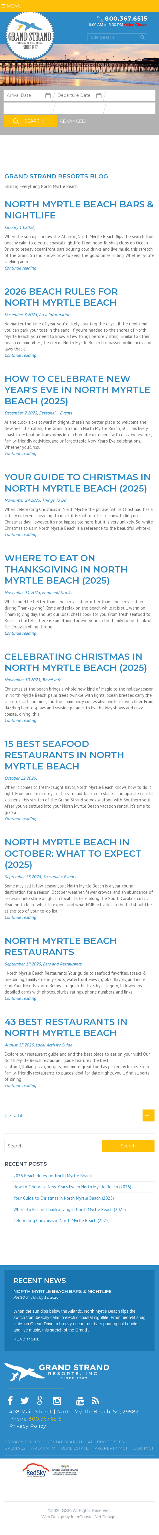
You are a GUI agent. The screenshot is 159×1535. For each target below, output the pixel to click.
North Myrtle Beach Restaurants (60, 946)
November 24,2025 (22, 500)
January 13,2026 (19, 227)
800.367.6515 (126, 18)
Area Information (54, 314)
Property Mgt (111, 1448)
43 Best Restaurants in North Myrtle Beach (66, 1027)
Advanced (73, 121)
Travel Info (51, 679)
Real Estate (74, 1448)
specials (14, 1448)
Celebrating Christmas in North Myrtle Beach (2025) (75, 662)
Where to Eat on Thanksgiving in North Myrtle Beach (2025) (66, 569)
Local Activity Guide (54, 1045)
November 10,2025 (22, 679)
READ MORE (27, 1339)
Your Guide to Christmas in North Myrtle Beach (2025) (77, 483)
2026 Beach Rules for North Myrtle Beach (61, 297)
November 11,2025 (22, 592)
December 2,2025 (20, 413)
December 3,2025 (20, 314)
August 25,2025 (19, 1045)
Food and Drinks (57, 592)
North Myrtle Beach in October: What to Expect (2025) (72, 853)
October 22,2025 (20, 778)
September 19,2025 (22, 964)
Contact (143, 1448)
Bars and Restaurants (62, 964)
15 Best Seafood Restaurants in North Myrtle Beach (64, 755)
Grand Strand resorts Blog (56, 176)
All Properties (106, 1441)
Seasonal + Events (55, 413)
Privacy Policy (27, 1426)
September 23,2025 (22, 876)
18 (21, 1115)
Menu (11, 6)
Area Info (43, 1448)
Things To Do (54, 500)
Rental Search (64, 1441)
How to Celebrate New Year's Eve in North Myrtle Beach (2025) (77, 390)
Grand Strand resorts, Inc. (29, 35)
